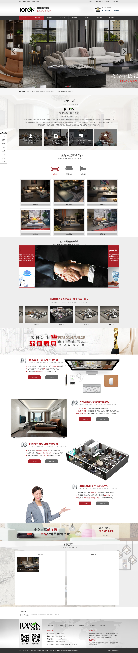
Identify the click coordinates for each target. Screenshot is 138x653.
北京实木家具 (34, 615)
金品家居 (70, 91)
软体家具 (62, 17)
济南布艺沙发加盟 (31, 91)
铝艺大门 (57, 615)
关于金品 (106, 1)
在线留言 (89, 1)
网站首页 (25, 17)
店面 (3, 154)
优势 (3, 147)
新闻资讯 (69, 544)
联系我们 (85, 503)
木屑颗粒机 (52, 615)
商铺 (3, 143)
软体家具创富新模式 (69, 241)
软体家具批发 (64, 91)
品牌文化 (51, 377)
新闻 (3, 162)
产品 (3, 136)
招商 (3, 140)
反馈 (3, 158)
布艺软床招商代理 (50, 91)
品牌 (3, 151)
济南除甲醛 (46, 615)
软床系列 (102, 419)
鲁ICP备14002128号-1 (53, 650)
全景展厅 (37, 17)
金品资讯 (87, 17)
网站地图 (63, 650)
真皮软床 (57, 91)
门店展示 (34, 461)
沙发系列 (85, 419)
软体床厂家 (40, 615)
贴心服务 (99, 17)
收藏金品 (98, 1)
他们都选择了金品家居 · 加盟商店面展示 (68, 299)
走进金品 (49, 17)
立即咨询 (105, 535)
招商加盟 (74, 17)
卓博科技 (116, 650)
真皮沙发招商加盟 (40, 91)
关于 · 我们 (70, 100)
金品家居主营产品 (72, 155)
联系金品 (115, 1)
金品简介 (34, 377)
